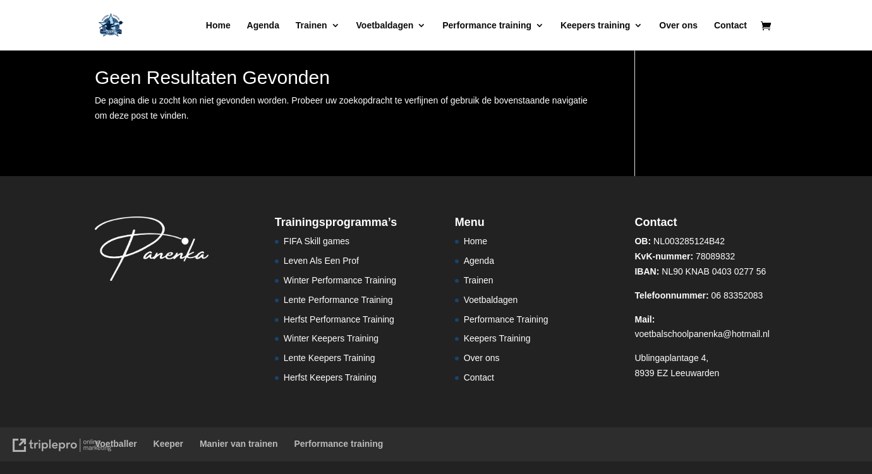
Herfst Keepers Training (330, 377)
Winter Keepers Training (331, 338)
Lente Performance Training (338, 300)
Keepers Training (497, 338)
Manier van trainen (239, 444)
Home (218, 25)
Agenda (263, 25)
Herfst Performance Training (339, 319)
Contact (730, 25)
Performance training (486, 25)
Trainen (311, 25)
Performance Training (506, 319)
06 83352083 (698, 295)
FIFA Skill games (316, 241)
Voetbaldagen (385, 25)
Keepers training (595, 25)
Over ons (678, 25)
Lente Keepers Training (329, 358)
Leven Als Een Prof (321, 261)
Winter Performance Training (340, 280)
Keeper (168, 444)
